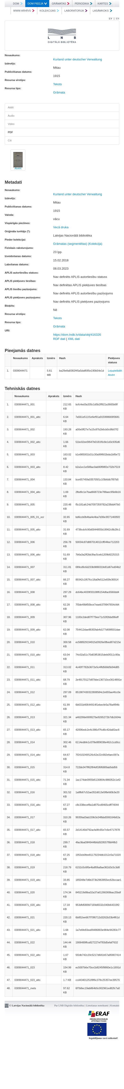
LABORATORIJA (75, 10)
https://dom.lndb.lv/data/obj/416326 (77, 334)
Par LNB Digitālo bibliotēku (69, 1005)
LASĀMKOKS (102, 10)
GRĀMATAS (60, 3)
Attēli (10, 107)
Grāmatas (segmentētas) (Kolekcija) (77, 244)
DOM (18, 3)
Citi (10, 140)
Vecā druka (60, 227)
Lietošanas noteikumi (97, 1005)
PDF (10, 132)
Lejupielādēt (115, 370)
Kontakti (115, 1005)
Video (11, 124)
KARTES (104, 3)
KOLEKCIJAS (49, 10)
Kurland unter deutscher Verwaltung (77, 59)
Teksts (57, 84)
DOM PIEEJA (37, 3)
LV (110, 18)
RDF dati (59, 339)
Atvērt (18, 168)
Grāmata (59, 92)
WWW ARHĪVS (23, 10)
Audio (11, 115)
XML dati (74, 339)
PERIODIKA (83, 3)
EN (117, 18)
